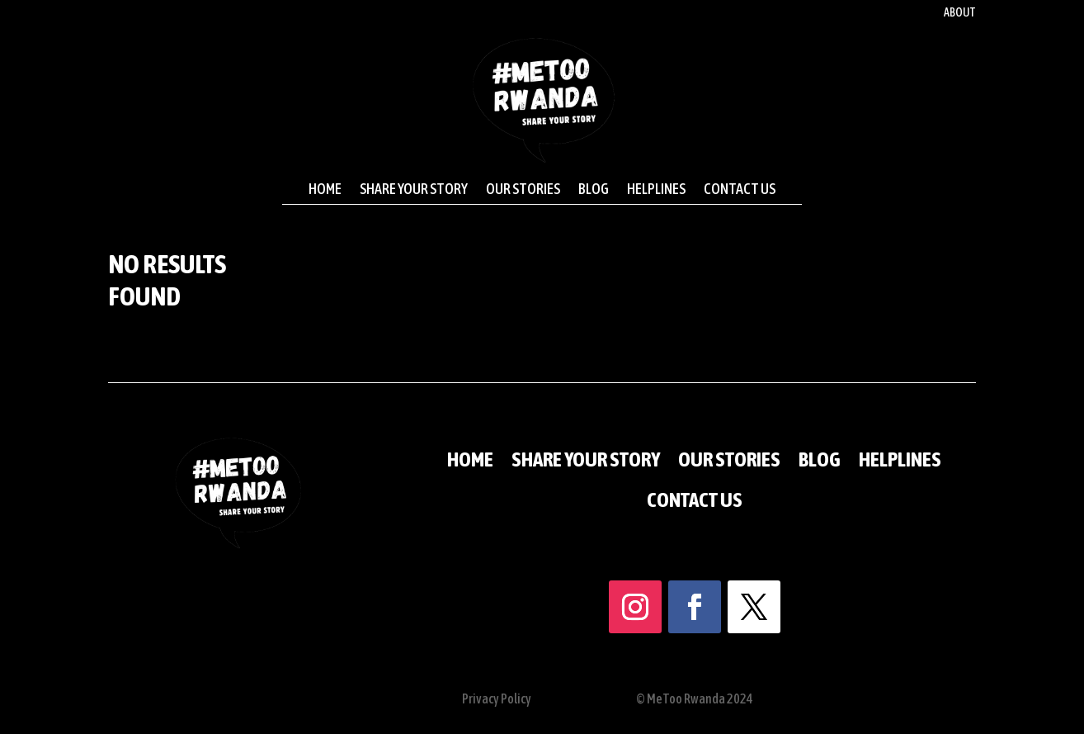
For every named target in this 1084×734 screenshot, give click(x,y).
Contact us (739, 189)
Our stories (523, 189)
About (960, 13)
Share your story (414, 189)
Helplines (656, 189)
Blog (593, 189)
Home (325, 189)
